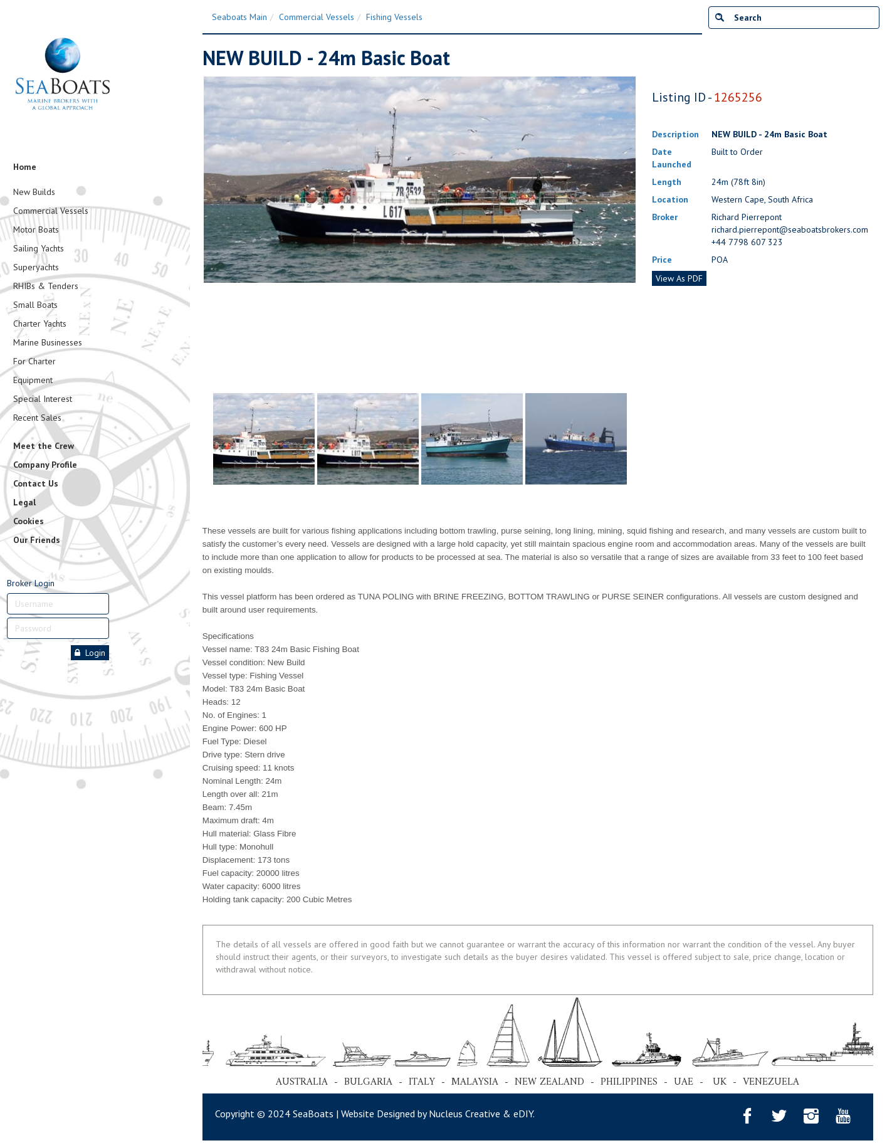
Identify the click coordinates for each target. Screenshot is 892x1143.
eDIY (523, 1113)
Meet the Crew (43, 445)
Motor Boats (36, 229)
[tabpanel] (264, 439)
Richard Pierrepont (746, 217)
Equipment (33, 380)
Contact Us (35, 483)
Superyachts (36, 267)
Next (630, 232)
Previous (208, 232)
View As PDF (679, 278)
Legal (24, 502)
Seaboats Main (239, 17)
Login (90, 652)
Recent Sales (37, 417)
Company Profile (45, 464)
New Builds (34, 192)
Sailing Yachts (38, 248)
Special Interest (42, 398)
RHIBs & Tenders (45, 286)
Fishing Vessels (394, 17)
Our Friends (36, 539)
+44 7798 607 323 (747, 242)
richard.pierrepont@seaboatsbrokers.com (789, 229)
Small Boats (35, 304)
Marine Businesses (47, 342)
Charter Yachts (39, 323)
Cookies (28, 521)
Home (24, 166)
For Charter (34, 361)
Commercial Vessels (50, 210)
